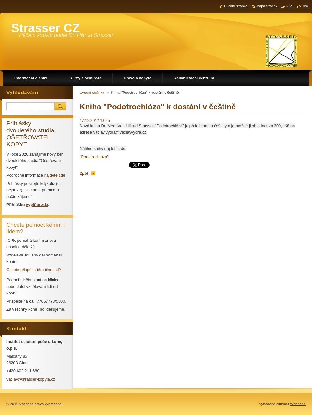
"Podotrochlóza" (94, 156)
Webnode (298, 404)
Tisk (305, 6)
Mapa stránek (266, 6)
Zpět (84, 173)
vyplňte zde (37, 204)
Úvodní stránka (92, 92)
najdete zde (54, 175)
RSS (289, 6)
